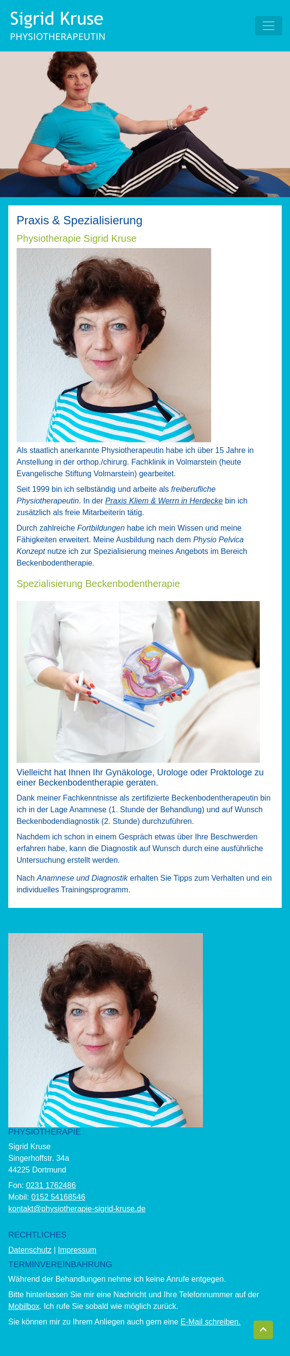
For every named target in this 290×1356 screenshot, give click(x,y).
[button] (263, 1330)
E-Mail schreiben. (211, 1322)
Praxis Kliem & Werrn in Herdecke (164, 501)
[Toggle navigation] (268, 25)
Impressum (77, 1250)
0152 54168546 (58, 1197)
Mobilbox (23, 1306)
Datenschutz (30, 1250)
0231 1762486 (50, 1185)
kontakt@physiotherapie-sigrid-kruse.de (76, 1209)
